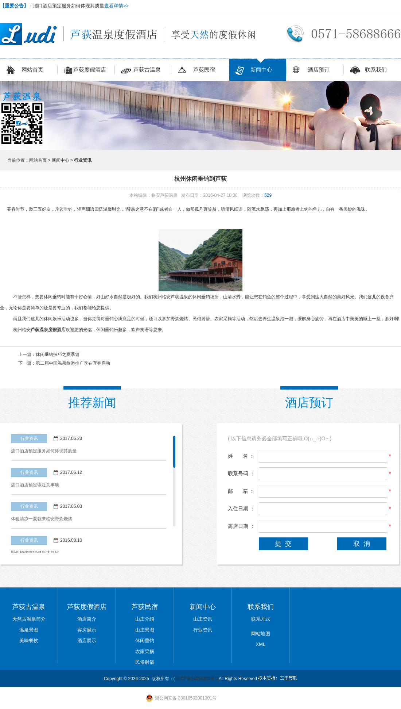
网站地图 (260, 633)
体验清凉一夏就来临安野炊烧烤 (41, 518)
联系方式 (260, 619)
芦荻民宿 (196, 70)
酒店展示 (86, 640)
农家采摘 (144, 651)
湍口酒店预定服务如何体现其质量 (44, 450)
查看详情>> (116, 5)
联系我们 (368, 70)
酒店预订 (311, 70)
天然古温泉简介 (29, 619)
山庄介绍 (144, 619)
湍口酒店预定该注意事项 (35, 484)
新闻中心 (253, 70)
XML (261, 644)
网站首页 (25, 70)
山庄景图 (144, 630)
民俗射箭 (144, 662)
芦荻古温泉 (141, 70)
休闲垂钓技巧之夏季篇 (57, 354)
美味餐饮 (28, 640)
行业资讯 (202, 630)
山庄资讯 (202, 619)
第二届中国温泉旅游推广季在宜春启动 (73, 363)
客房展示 (86, 630)
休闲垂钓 (144, 640)
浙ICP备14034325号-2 (197, 678)
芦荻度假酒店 (85, 70)
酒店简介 (86, 619)
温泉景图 (28, 630)
